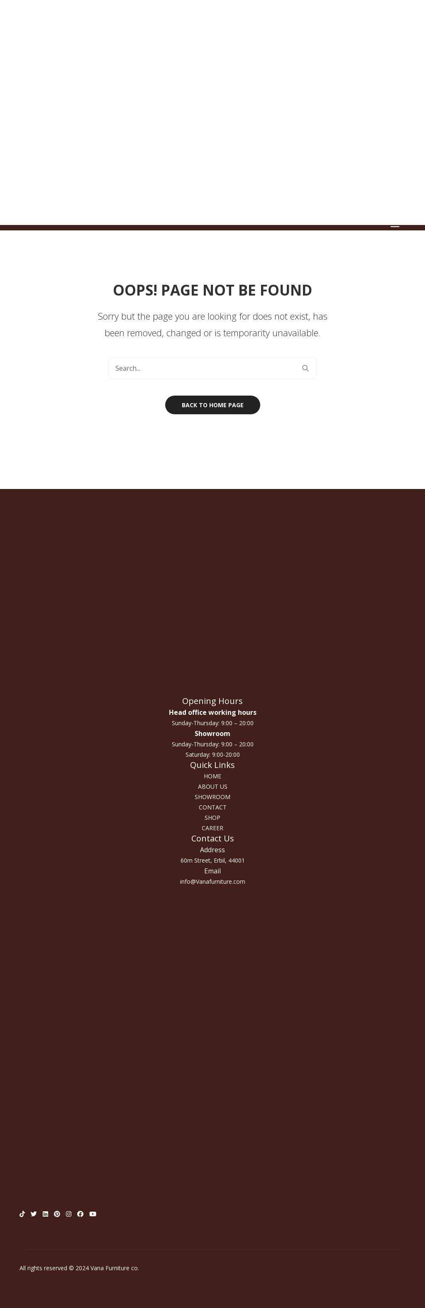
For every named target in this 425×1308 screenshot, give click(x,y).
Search (305, 368)
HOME (212, 776)
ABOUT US (212, 786)
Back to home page (213, 405)
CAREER (212, 828)
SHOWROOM (212, 797)
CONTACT (213, 807)
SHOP (212, 817)
